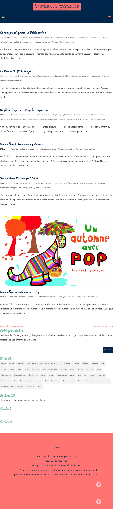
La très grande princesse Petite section (23, 32)
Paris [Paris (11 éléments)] (46, 381)
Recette (3, 80)
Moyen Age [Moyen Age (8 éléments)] (101, 375)
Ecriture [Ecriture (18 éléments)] (72, 369)
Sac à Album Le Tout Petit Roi (19, 178)
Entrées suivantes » (102, 327)
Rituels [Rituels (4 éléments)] (108, 381)
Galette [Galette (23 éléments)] (43, 375)
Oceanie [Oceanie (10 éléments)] (22, 381)
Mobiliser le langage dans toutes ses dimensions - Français (36, 42)
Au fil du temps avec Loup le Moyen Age (24, 110)
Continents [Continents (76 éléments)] (35, 369)
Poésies (69, 119)
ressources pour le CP (34, 400)
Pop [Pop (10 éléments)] (64, 381)
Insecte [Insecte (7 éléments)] (51, 375)
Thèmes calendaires (89, 296)
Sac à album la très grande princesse (21, 144)
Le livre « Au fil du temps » (16, 71)
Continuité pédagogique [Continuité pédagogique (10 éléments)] (49, 369)
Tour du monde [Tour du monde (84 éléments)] (30, 386)
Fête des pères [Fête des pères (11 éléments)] (33, 375)
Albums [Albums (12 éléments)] (11, 364)
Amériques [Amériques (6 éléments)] (20, 364)
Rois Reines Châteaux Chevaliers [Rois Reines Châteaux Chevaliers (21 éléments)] (12, 386)
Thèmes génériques (66, 42)
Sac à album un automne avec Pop (19, 292)
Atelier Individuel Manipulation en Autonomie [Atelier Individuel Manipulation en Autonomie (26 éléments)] (41, 364)
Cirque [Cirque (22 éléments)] (19, 369)
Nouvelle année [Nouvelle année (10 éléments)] (6, 381)
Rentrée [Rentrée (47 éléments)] (80, 381)
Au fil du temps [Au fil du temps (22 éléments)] (64, 364)
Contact (56, 448)
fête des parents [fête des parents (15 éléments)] (20, 375)
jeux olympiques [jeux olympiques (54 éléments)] (62, 375)
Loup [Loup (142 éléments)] (79, 375)
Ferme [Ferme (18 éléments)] (99, 369)
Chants (67, 115)
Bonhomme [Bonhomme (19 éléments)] (94, 364)
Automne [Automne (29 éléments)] (85, 364)
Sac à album (85, 119)
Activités (14, 149)
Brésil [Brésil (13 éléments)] (103, 364)
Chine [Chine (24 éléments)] (12, 369)
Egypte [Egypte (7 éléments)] (80, 369)
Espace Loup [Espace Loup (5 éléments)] (90, 369)
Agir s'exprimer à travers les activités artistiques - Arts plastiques (36, 37)
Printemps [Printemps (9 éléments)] (72, 381)
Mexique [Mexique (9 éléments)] (92, 375)
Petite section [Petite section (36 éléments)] (55, 381)
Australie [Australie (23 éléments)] (76, 364)
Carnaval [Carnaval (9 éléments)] (4, 369)
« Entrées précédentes (11, 327)
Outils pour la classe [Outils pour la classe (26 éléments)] (35, 381)
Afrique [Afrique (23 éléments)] (3, 364)
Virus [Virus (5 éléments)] (40, 386)
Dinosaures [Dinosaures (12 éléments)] (63, 369)
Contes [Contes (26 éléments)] (26, 369)
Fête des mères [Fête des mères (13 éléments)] (6, 375)
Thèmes (79, 149)
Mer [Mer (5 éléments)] (85, 375)
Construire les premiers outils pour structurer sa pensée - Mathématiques (47, 183)
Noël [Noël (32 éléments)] (15, 381)
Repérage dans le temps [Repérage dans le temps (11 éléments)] (94, 381)
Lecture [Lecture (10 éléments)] (72, 375)
